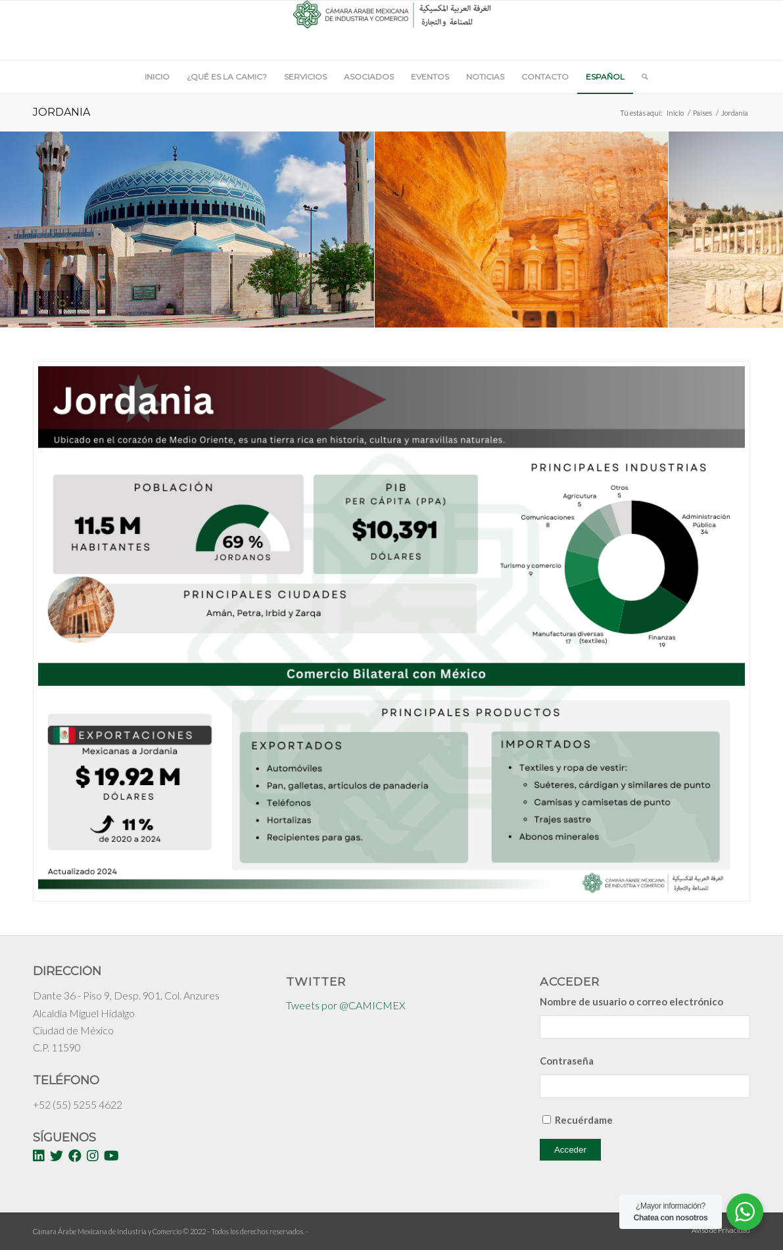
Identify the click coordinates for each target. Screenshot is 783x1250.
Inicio (675, 112)
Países (702, 112)
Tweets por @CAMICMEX (346, 1005)
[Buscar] (640, 76)
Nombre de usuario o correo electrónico (631, 1001)
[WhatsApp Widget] (744, 1211)
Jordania (61, 112)
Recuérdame (584, 1120)
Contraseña (567, 1061)
